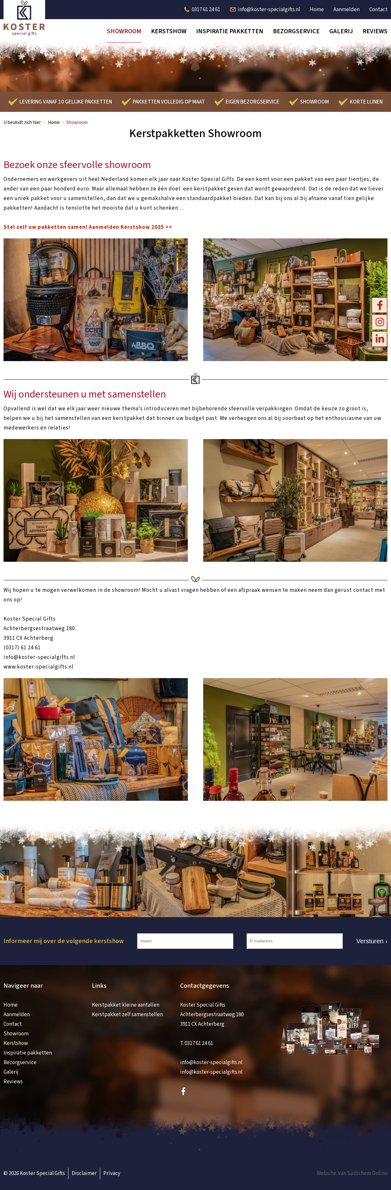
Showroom (124, 31)
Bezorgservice (296, 31)
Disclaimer (84, 1173)
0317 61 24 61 (206, 9)
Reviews (375, 31)
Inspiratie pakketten (229, 31)
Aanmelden (346, 9)
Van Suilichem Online (362, 1173)
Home (317, 9)
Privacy (111, 1173)
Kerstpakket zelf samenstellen (127, 1014)
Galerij (341, 31)
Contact (378, 9)
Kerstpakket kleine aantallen (125, 1005)
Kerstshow (169, 31)
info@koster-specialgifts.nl (269, 9)
